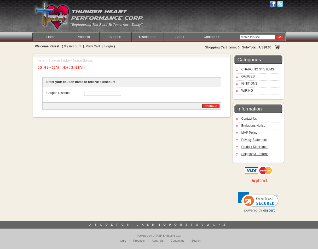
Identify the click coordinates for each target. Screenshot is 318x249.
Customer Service (59, 60)
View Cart (93, 46)
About (179, 37)
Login (108, 46)
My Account (73, 46)
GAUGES (248, 76)
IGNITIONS (249, 83)
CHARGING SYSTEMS (257, 69)
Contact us (177, 240)
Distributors (147, 37)
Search (196, 240)
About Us (158, 240)
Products (83, 37)
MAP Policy (249, 133)
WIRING (247, 90)
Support (115, 37)
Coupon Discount (59, 93)
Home (51, 37)
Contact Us (212, 37)
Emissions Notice (253, 126)
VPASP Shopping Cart (167, 235)
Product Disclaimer (254, 147)
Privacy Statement (254, 140)
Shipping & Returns (254, 154)
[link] (258, 202)
